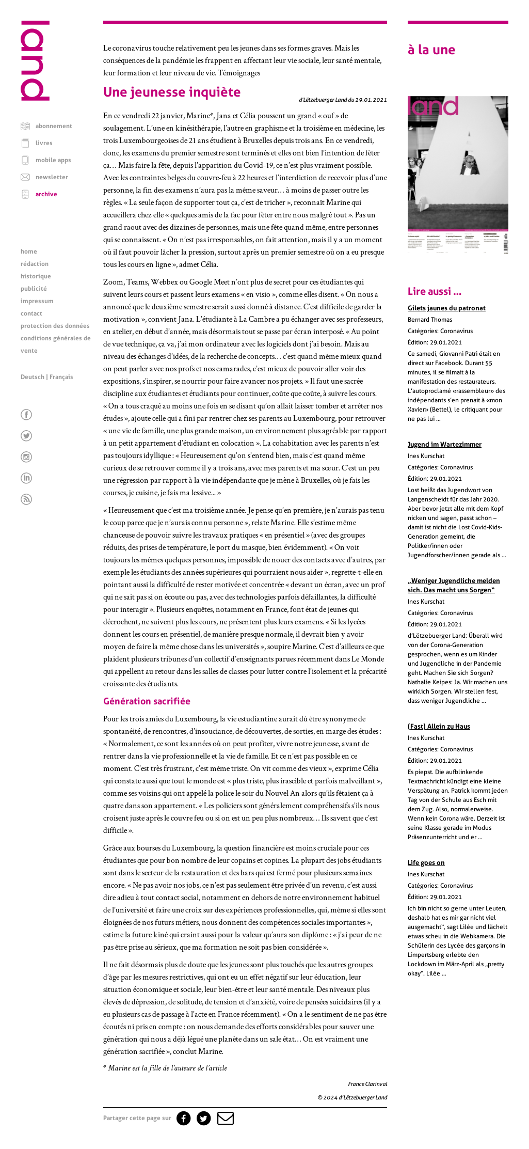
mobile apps (53, 160)
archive (46, 194)
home (29, 251)
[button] (224, 1118)
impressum (37, 301)
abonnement (54, 126)
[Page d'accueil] (35, 98)
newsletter (52, 177)
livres (44, 143)
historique (36, 276)
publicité (34, 288)
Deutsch (32, 377)
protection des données (55, 325)
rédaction (35, 263)
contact (31, 313)
